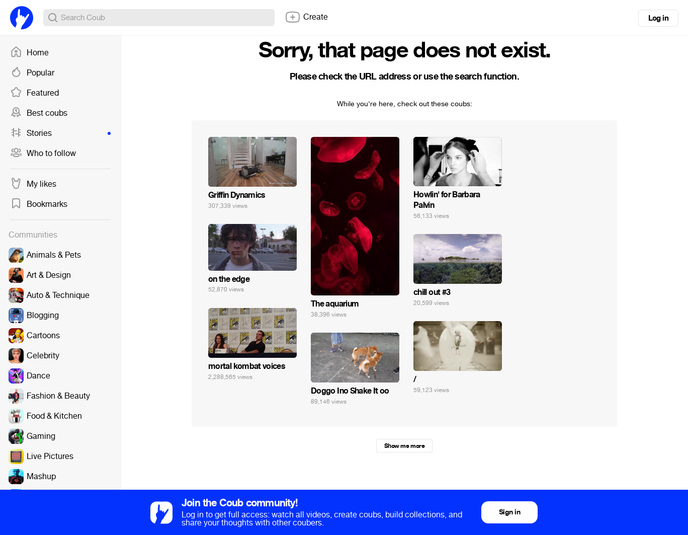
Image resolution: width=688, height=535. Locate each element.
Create (306, 17)
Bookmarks (38, 204)
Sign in (509, 512)
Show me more (404, 446)
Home (29, 53)
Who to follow (43, 153)
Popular (32, 73)
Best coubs (38, 113)
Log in (658, 18)
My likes (33, 184)
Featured (34, 93)
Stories (60, 133)
